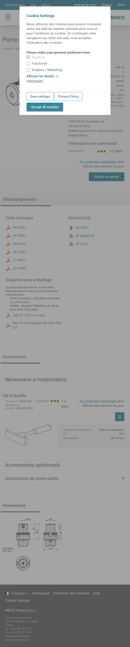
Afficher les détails (43, 76)
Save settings (40, 96)
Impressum (35, 81)
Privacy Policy (68, 96)
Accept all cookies (45, 107)
